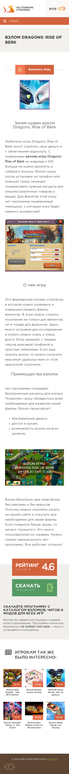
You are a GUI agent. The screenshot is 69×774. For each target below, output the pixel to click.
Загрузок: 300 (25, 590)
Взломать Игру (40, 69)
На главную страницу (24, 9)
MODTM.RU (51, 759)
